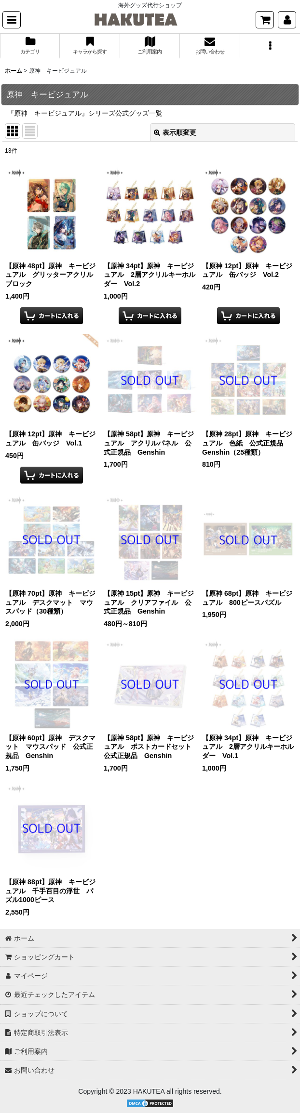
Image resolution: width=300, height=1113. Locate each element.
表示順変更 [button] (175, 132)
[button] (11, 19)
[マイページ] (287, 19)
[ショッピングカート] (265, 19)
